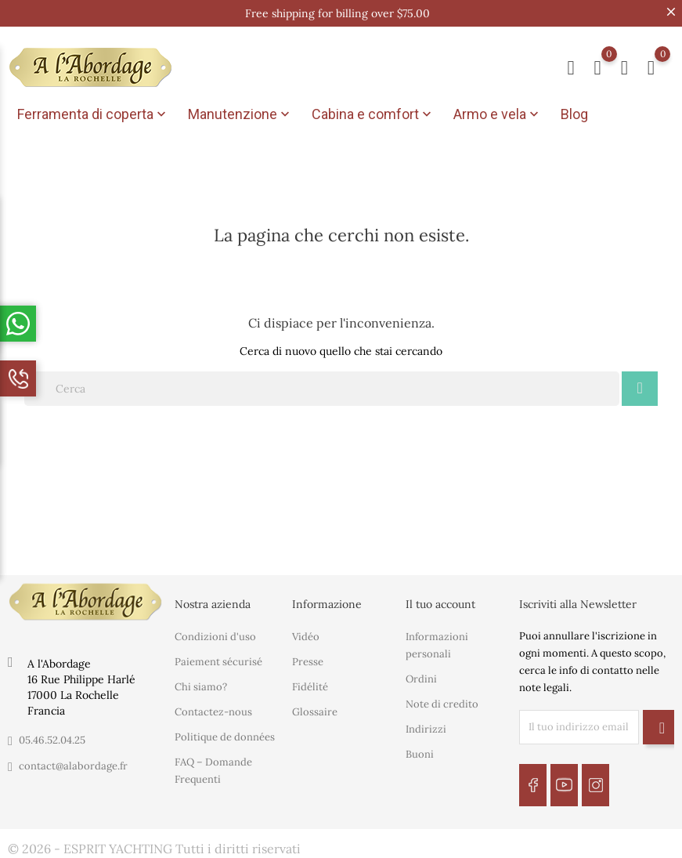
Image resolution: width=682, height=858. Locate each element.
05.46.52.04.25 (52, 737)
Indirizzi (426, 726)
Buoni (420, 751)
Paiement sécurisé (218, 659)
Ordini (421, 676)
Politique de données (225, 734)
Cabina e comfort (373, 114)
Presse (307, 659)
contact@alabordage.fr (73, 762)
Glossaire (314, 709)
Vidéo (305, 634)
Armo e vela (497, 114)
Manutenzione (240, 114)
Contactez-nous (213, 709)
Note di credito (442, 701)
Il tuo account (440, 601)
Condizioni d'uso (215, 634)
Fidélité (310, 684)
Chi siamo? (201, 684)
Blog (574, 114)
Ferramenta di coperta (93, 114)
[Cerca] (321, 385)
